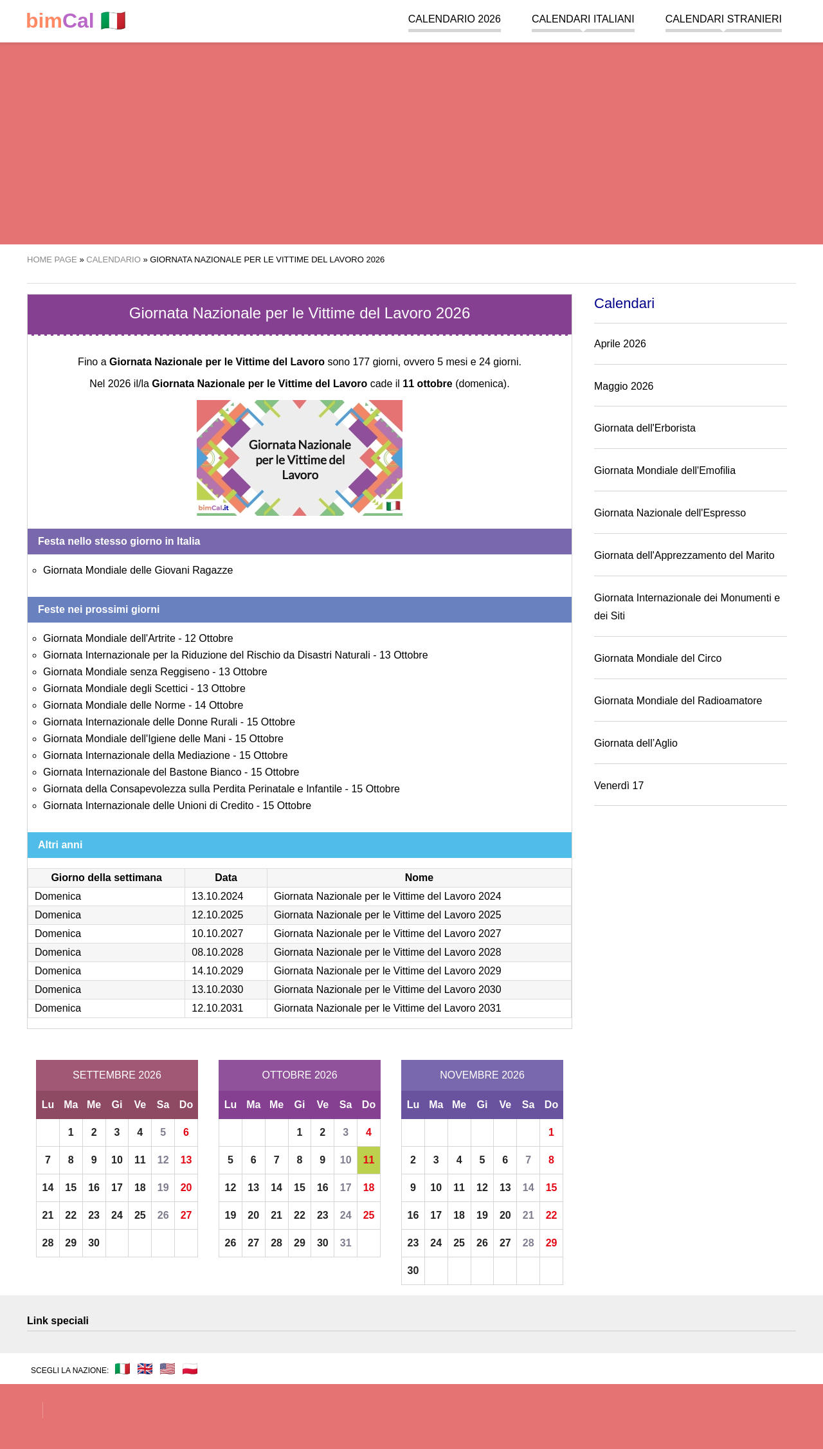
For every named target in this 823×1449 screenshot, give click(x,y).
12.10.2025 (217, 914)
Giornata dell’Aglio (636, 743)
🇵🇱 (190, 1369)
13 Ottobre (403, 655)
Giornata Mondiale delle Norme (114, 705)
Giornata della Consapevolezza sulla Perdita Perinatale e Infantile (192, 788)
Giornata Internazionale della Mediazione (136, 755)
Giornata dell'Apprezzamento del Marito (684, 555)
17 (117, 1187)
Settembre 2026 (117, 1075)
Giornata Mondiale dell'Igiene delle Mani (134, 738)
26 (163, 1215)
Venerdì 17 (619, 785)
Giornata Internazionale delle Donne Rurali (140, 721)
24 (117, 1215)
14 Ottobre (219, 705)
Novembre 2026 (482, 1075)
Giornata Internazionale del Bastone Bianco (142, 772)
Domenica (58, 896)
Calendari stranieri (723, 19)
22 (71, 1215)
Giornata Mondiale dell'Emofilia (665, 470)
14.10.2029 (217, 970)
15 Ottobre (271, 721)
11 (140, 1159)
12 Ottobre (209, 638)
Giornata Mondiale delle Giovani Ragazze (138, 570)
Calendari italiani (583, 19)
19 (163, 1187)
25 (140, 1215)
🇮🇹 (76, 21)
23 (94, 1215)
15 (71, 1187)
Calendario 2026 (454, 19)
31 (346, 1242)
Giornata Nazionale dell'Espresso (670, 512)
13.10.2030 (217, 989)
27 (186, 1215)
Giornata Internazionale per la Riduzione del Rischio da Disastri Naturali (206, 655)
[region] (411, 141)
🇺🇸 (167, 1369)
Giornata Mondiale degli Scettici (115, 688)
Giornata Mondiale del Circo (657, 658)
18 (140, 1187)
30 (94, 1242)
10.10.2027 (217, 933)
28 (48, 1242)
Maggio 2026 (624, 386)
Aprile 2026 (620, 343)
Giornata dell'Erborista (645, 428)
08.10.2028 (217, 952)
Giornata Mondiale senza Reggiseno (126, 671)
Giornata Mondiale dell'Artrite (109, 638)
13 (186, 1159)
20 (186, 1187)
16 (94, 1187)
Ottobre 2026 (299, 1075)
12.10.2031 (217, 1008)
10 (117, 1159)
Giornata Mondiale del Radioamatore (678, 700)
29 (71, 1242)
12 (163, 1159)
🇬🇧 (145, 1369)
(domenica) (454, 383)
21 (48, 1215)
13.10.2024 (217, 896)
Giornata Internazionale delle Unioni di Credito (148, 805)
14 (48, 1187)
